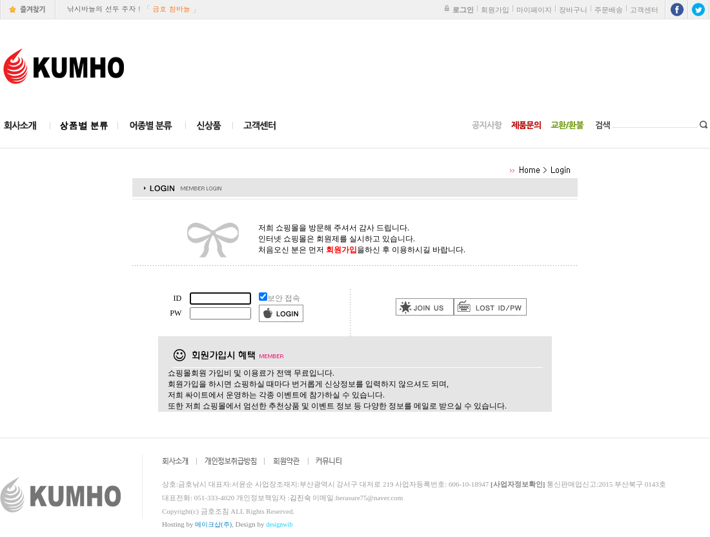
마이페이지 (534, 10)
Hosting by (197, 524)
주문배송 (608, 10)
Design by (264, 524)
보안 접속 (283, 298)
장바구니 (573, 10)
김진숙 (300, 498)
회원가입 (495, 10)
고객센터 (644, 10)
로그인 (463, 10)
